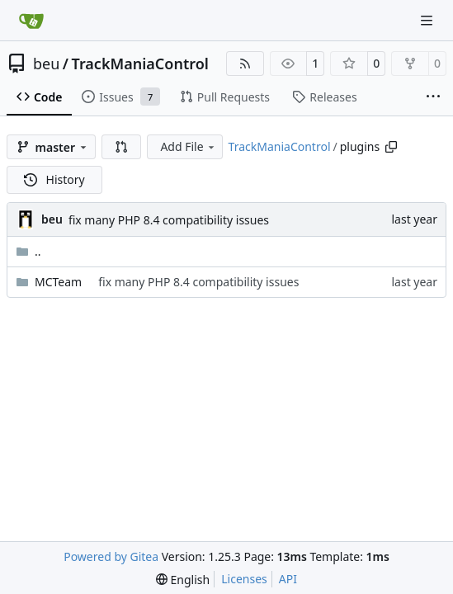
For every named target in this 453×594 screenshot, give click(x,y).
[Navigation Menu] (428, 20)
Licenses (244, 579)
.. (28, 251)
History (54, 179)
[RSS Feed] (245, 63)
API (288, 579)
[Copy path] (391, 147)
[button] (121, 146)
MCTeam (58, 282)
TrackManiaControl (140, 63)
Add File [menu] (188, 146)
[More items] (433, 97)
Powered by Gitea (111, 556)
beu (46, 63)
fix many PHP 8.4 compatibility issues (168, 220)
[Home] (31, 20)
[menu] (183, 579)
